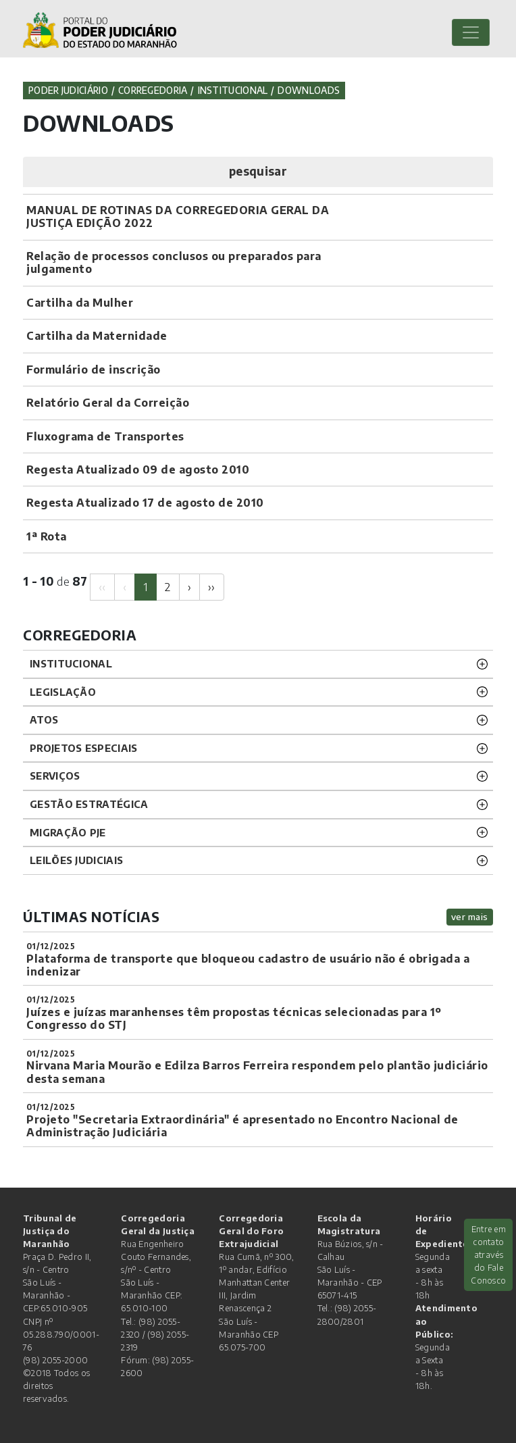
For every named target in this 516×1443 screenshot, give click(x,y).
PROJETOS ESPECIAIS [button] (83, 748)
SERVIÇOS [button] (55, 775)
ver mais (469, 916)
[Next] (189, 587)
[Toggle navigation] (471, 32)
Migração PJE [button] (68, 832)
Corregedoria (153, 90)
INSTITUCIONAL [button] (71, 663)
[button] (258, 172)
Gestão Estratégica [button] (89, 804)
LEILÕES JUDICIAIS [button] (76, 860)
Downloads (309, 90)
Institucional (233, 90)
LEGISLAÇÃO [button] (63, 692)
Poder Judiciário (68, 90)
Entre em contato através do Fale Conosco (488, 1254)
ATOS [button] (44, 719)
